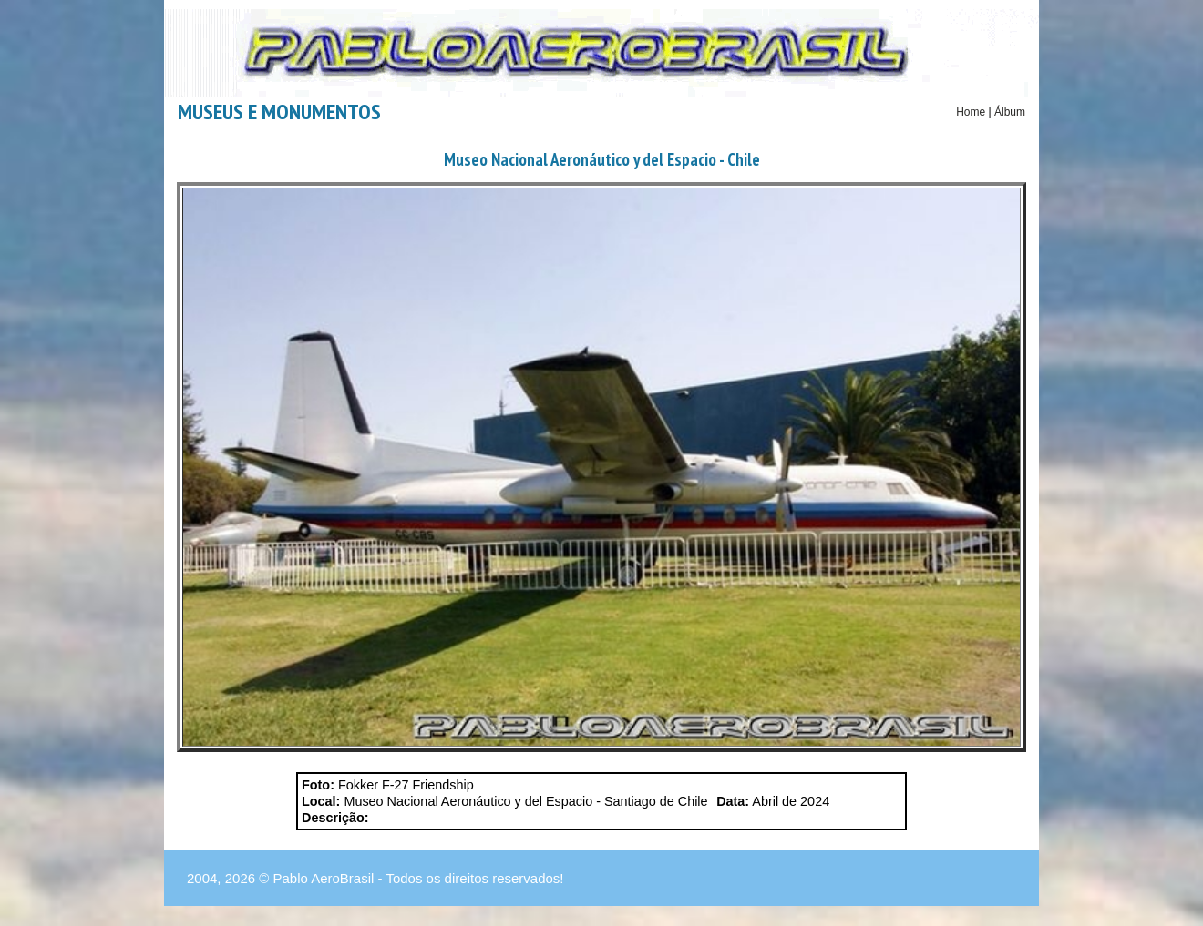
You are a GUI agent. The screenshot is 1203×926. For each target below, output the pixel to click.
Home (970, 112)
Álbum (1009, 112)
